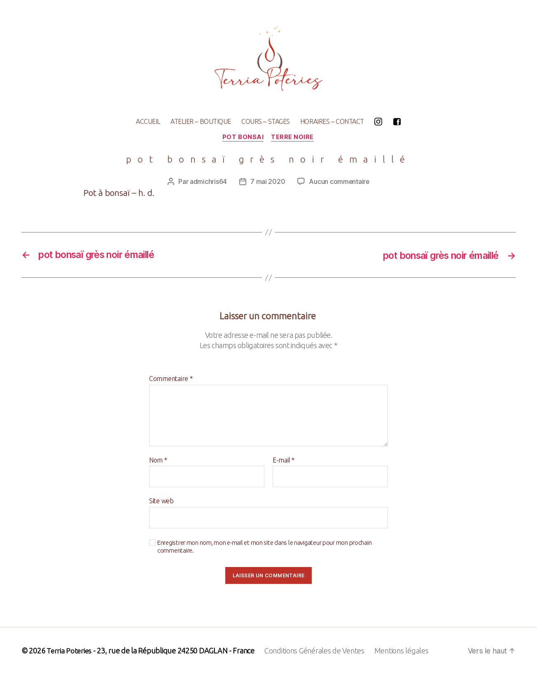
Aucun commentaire (338, 182)
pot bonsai (243, 137)
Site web (161, 501)
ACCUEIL (148, 121)
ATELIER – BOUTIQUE (200, 121)
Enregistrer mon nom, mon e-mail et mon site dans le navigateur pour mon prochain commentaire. (264, 546)
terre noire (293, 137)
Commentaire (171, 379)
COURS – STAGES (265, 121)
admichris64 (207, 182)
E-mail (283, 460)
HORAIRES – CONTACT (332, 121)
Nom (158, 460)
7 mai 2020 (267, 182)
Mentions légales (403, 650)
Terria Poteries (70, 650)
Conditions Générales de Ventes (316, 650)
